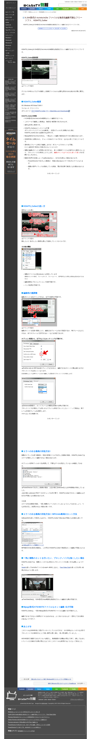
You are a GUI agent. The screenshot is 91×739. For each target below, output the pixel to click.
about (76, 1)
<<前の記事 (56, 28)
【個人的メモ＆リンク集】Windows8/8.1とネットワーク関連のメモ (51, 679)
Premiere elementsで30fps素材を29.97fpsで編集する (23, 722)
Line (57, 8)
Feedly (74, 8)
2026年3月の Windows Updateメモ (10, 121)
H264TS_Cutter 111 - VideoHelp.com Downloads (51, 111)
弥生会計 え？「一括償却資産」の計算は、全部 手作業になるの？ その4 (10, 82)
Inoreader (32, 8)
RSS (83, 8)
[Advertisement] (53, 36)
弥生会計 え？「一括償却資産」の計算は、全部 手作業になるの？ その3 (10, 88)
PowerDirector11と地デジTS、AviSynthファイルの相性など (24, 727)
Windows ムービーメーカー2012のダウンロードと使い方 (24, 712)
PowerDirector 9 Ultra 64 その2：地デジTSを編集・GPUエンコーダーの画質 (29, 724)
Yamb (23, 567)
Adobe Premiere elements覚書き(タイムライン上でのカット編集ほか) (27, 719)
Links (71, 1)
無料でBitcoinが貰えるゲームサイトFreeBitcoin (62, 683)
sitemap (67, 1)
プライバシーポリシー (77, 699)
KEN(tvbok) (44, 703)
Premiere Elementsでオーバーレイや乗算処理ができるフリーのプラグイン (29, 717)
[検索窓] (69, 5)
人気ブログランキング (11, 2)
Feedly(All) (66, 8)
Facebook (23, 8)
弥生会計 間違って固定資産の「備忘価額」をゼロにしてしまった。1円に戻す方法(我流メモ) (10, 107)
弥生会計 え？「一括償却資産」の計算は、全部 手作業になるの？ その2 (10, 94)
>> (85, 1)
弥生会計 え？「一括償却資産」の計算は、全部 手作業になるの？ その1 (10, 100)
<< (83, 1)
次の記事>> (63, 28)
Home (80, 1)
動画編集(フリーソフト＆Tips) (45, 28)
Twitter (49, 8)
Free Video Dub (65, 567)
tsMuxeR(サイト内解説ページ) (33, 545)
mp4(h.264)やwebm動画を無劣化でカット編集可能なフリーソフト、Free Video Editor (32, 714)
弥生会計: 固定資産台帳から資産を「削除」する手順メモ (10, 113)
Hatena (41, 8)
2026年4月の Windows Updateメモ (10, 117)
